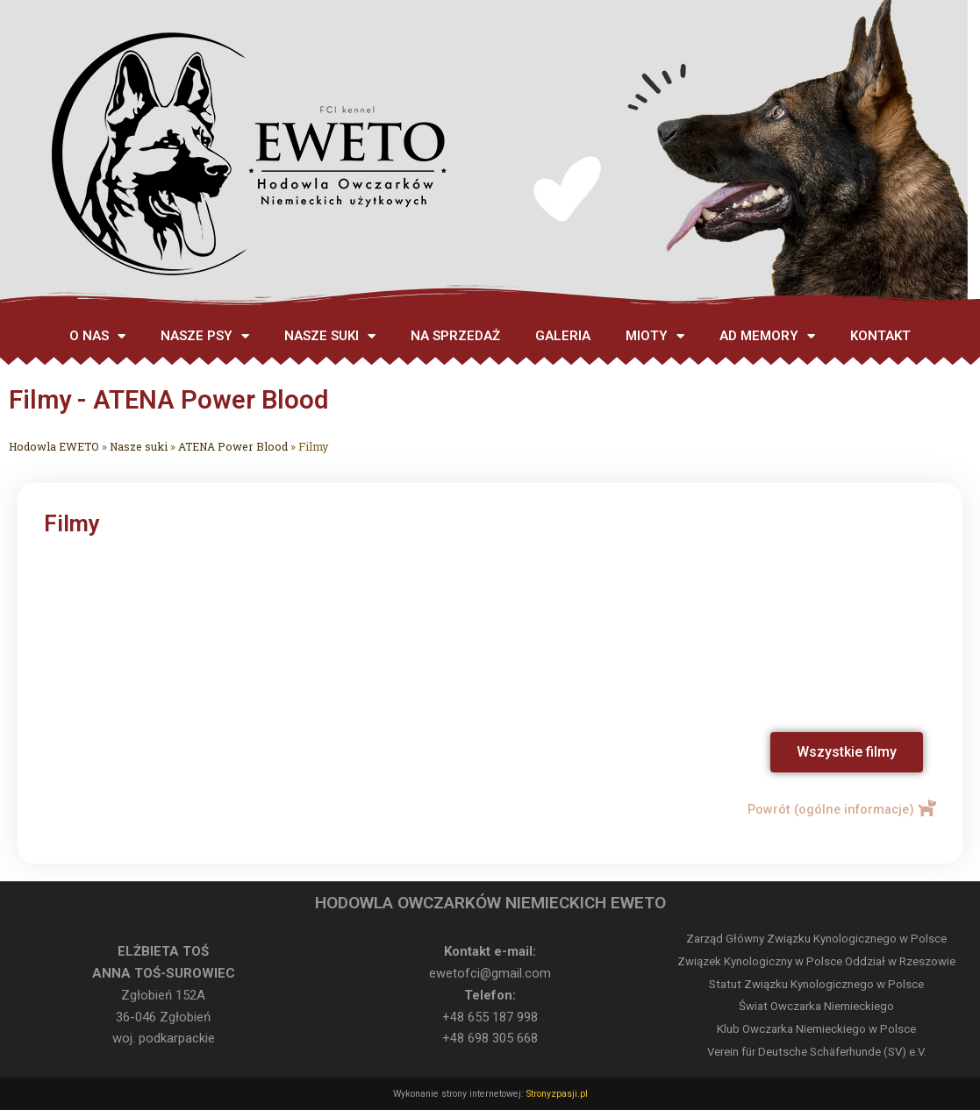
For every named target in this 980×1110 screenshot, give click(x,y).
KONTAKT (880, 336)
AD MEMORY (767, 336)
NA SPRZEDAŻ (455, 336)
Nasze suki (142, 446)
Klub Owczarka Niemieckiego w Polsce (816, 1028)
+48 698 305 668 (490, 1038)
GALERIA (562, 336)
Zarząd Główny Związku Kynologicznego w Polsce (816, 938)
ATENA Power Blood (239, 446)
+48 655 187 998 (490, 1017)
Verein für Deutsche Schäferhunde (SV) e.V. (816, 1051)
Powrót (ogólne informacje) (827, 809)
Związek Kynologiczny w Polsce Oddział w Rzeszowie (816, 961)
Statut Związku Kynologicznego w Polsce (816, 984)
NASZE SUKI (330, 336)
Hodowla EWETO (55, 446)
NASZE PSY (205, 336)
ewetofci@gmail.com (489, 973)
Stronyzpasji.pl (556, 1093)
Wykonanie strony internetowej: (458, 1093)
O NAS (97, 336)
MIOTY (655, 336)
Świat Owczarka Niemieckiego (816, 1006)
